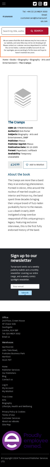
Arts (4, 400)
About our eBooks (10, 422)
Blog (4, 376)
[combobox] (13, 31)
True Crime (7, 397)
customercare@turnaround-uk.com (32, 48)
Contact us (7, 380)
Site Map (6, 425)
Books (13, 60)
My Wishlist (7, 391)
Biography (23, 60)
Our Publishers (9, 373)
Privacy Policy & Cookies (13, 412)
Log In (5, 385)
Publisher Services (11, 370)
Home (6, 60)
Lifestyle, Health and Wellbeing (17, 407)
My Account (7, 388)
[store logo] (8, 16)
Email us (6, 337)
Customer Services (11, 418)
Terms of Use (8, 415)
